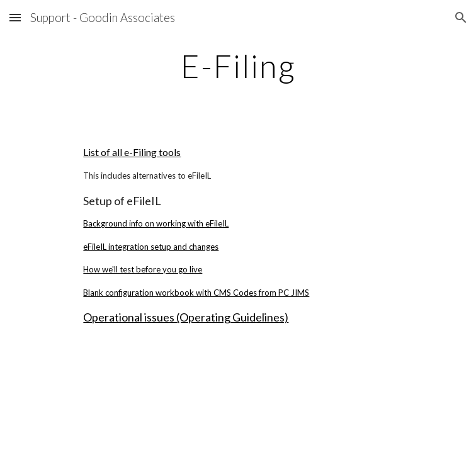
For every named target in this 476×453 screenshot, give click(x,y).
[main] (237, 66)
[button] (15, 17)
